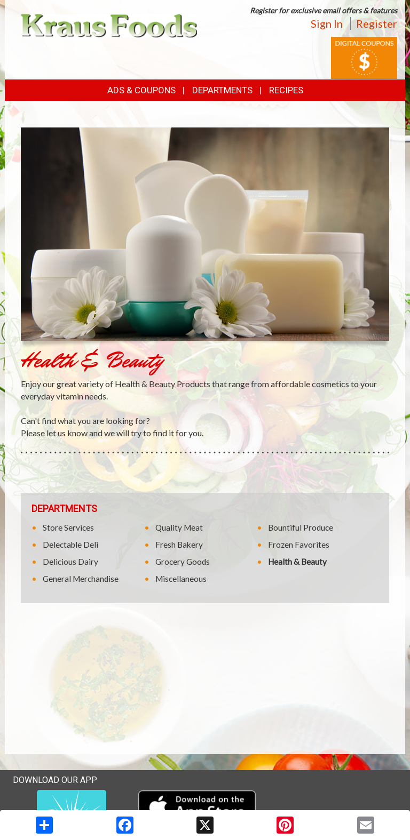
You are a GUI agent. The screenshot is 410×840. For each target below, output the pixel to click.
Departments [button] (222, 90)
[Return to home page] (109, 24)
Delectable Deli (70, 544)
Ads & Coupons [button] (141, 90)
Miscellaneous (181, 578)
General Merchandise (81, 578)
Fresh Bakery (179, 544)
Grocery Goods (182, 561)
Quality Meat (179, 527)
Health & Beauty (297, 561)
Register (376, 23)
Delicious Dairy (70, 561)
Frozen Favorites (298, 544)
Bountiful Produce (300, 527)
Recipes (286, 90)
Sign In (327, 23)
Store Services (68, 527)
